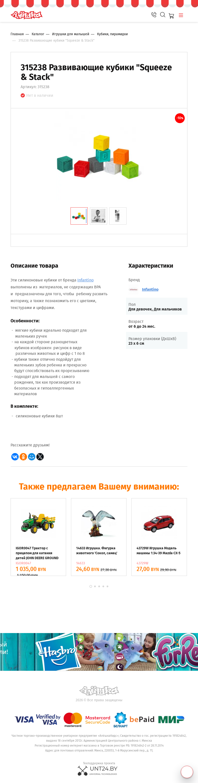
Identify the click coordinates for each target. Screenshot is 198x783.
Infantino (85, 280)
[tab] (79, 216)
